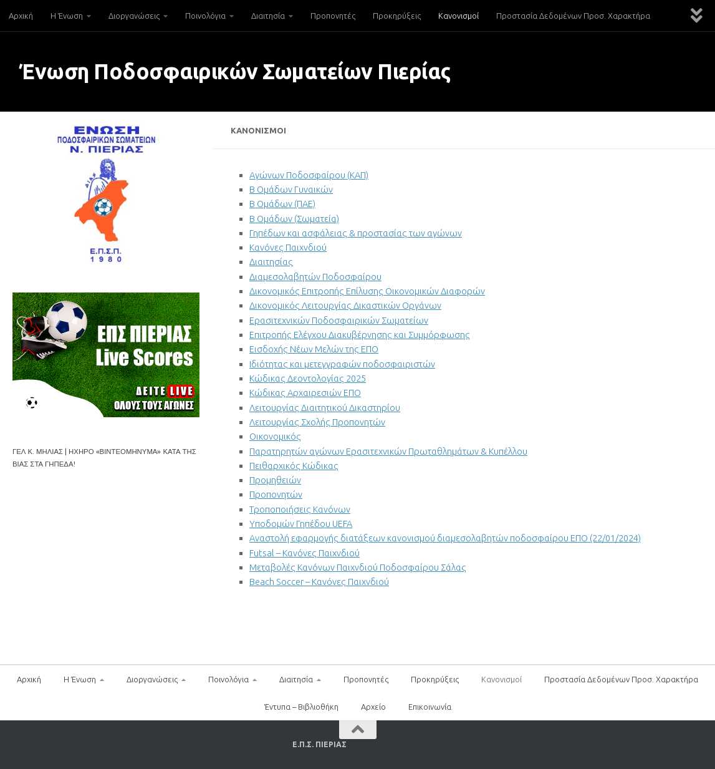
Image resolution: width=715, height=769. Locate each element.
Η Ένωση (66, 15)
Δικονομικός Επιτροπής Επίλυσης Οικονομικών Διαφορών (367, 291)
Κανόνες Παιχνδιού (288, 247)
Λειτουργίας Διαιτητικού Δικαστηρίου (324, 407)
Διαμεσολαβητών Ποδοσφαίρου (315, 276)
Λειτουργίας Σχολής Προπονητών (317, 422)
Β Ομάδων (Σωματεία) (294, 218)
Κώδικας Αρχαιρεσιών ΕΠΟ (305, 392)
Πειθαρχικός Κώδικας (293, 465)
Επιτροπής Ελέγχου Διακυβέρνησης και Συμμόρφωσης (359, 334)
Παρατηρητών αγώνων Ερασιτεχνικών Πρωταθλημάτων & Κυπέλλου (388, 451)
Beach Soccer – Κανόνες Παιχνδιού (319, 581)
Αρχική (21, 15)
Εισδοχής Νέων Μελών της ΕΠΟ (313, 349)
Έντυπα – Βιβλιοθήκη (301, 706)
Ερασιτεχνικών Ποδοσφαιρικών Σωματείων (338, 320)
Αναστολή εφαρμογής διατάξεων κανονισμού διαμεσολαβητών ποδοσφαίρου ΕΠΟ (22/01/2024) (445, 538)
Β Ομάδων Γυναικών (291, 189)
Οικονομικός (275, 436)
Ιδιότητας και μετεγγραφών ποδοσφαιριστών (342, 364)
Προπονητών (275, 494)
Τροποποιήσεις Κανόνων (299, 509)
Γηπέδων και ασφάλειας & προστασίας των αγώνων (355, 233)
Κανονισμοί (458, 15)
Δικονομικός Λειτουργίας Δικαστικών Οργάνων (345, 305)
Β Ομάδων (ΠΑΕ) (282, 203)
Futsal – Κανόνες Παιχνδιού (304, 553)
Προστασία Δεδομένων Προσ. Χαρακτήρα (573, 15)
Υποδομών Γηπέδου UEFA (300, 523)
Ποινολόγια (205, 15)
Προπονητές (332, 15)
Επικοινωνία (429, 706)
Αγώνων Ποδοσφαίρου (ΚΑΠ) (308, 175)
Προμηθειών (275, 480)
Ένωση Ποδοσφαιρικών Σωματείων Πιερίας (235, 71)
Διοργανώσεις (134, 15)
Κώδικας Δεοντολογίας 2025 (307, 378)
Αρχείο (373, 706)
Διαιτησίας (271, 261)
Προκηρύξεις (397, 15)
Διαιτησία (268, 15)
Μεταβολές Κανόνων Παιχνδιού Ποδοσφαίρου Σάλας (357, 567)
